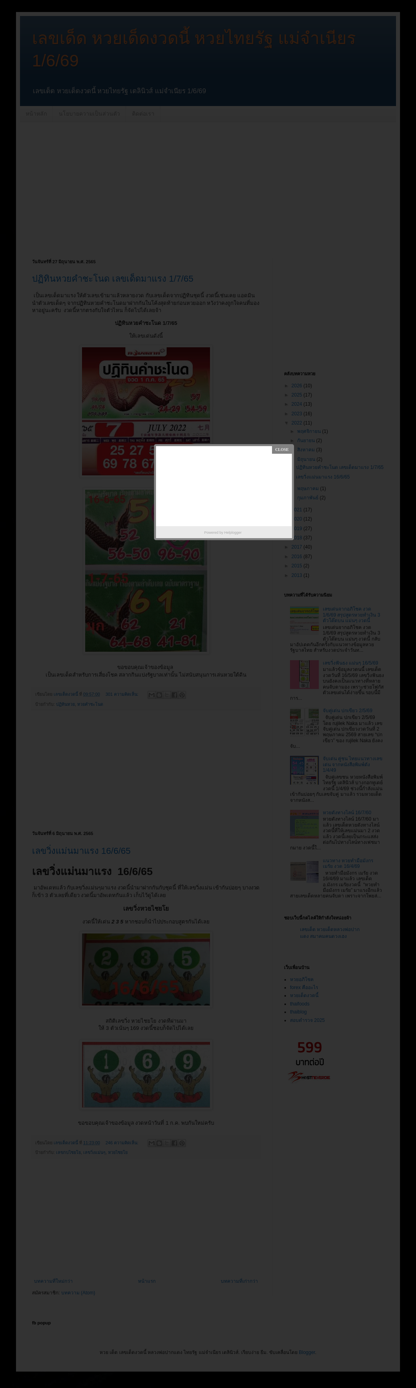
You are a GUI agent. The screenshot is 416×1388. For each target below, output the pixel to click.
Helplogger (233, 533)
